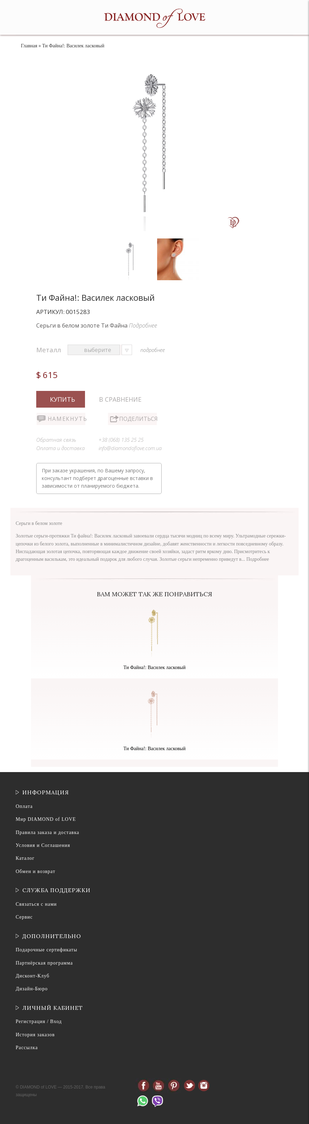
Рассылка (27, 1047)
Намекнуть (66, 419)
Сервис (24, 917)
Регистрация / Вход (39, 1021)
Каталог (25, 858)
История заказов (35, 1034)
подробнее (152, 349)
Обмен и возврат (35, 871)
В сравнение (120, 399)
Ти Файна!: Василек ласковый (154, 667)
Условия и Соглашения (43, 845)
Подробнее (143, 325)
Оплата (24, 806)
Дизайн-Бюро (32, 988)
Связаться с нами (36, 904)
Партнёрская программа (44, 963)
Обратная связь (56, 439)
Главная (29, 45)
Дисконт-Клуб (32, 975)
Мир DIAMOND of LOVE (46, 819)
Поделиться (138, 419)
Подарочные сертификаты (46, 949)
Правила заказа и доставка (47, 832)
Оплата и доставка (60, 448)
